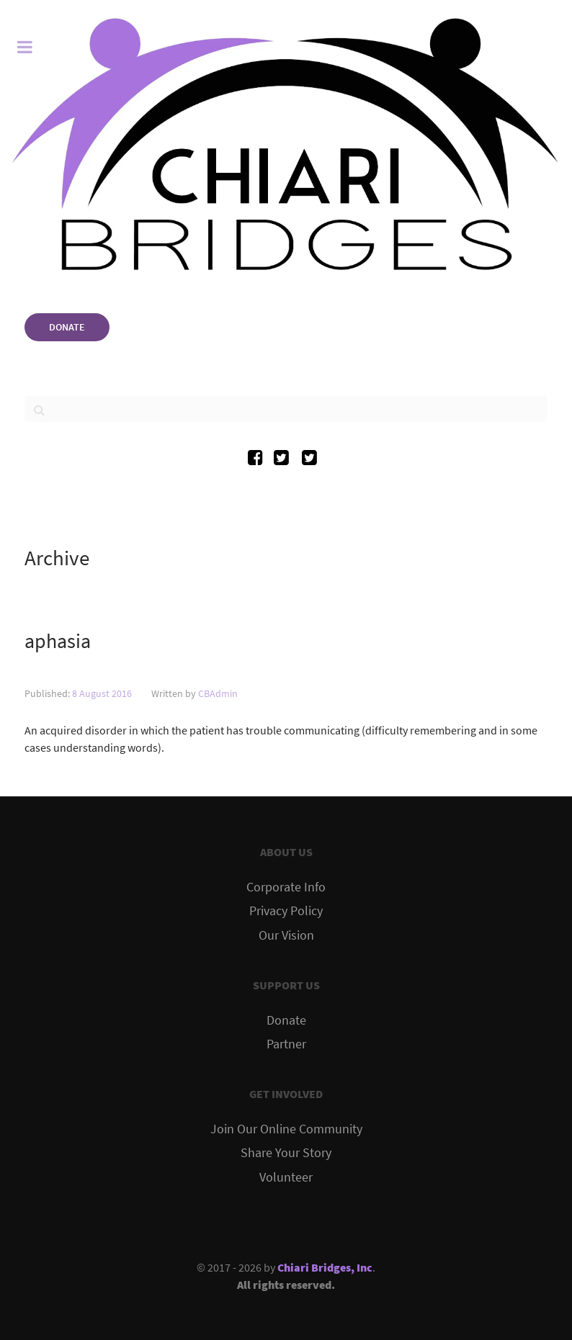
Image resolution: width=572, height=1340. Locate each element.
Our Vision (286, 935)
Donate (286, 1020)
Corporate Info (286, 887)
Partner (286, 1044)
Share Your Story (286, 1153)
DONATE (67, 326)
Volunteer (286, 1177)
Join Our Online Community (286, 1129)
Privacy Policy (286, 911)
